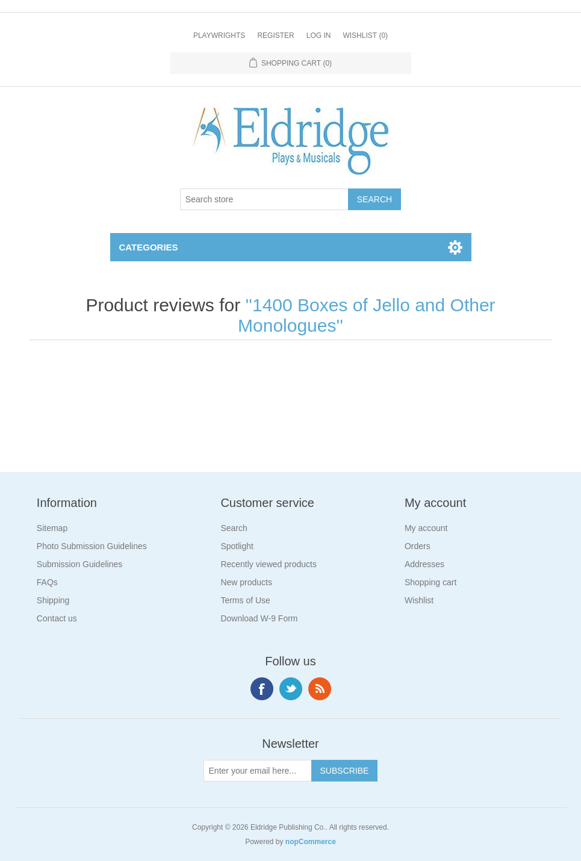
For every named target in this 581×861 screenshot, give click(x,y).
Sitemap (52, 528)
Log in (318, 35)
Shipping (53, 600)
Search (233, 528)
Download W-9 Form (258, 618)
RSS (319, 688)
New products (246, 582)
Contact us (57, 618)
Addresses (424, 564)
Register (275, 35)
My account (426, 528)
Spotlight (236, 546)
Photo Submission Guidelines (92, 546)
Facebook (261, 688)
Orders (417, 546)
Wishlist (419, 600)
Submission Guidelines (79, 564)
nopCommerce (310, 842)
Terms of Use (245, 600)
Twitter (290, 688)
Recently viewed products (268, 564)
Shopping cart (430, 582)
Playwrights (219, 35)
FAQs (47, 582)
